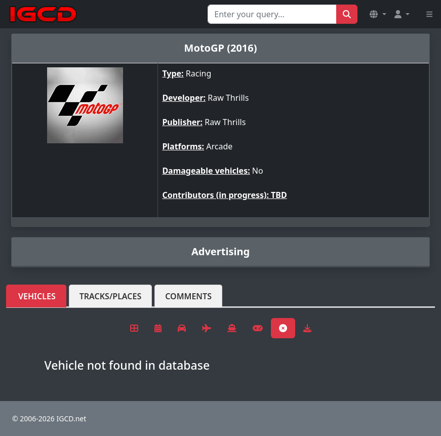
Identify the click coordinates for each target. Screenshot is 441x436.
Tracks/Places (110, 296)
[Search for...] (272, 14)
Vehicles (37, 296)
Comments (188, 296)
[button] (378, 14)
